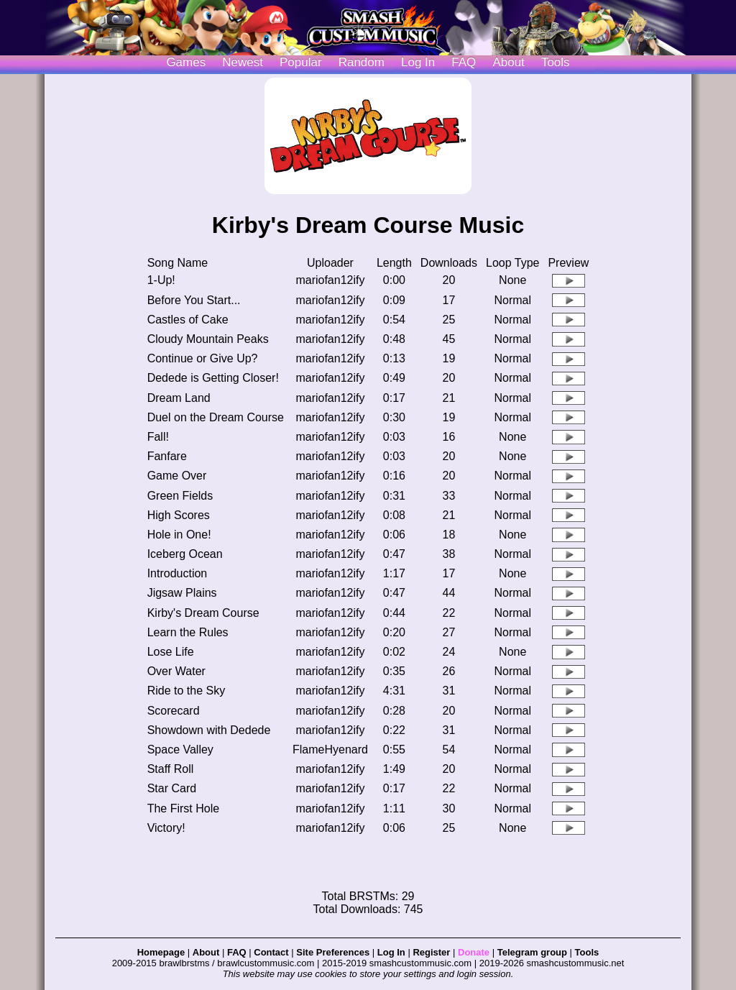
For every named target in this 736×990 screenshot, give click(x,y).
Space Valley (180, 749)
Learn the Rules (188, 632)
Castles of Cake (188, 319)
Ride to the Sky (186, 690)
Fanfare (167, 456)
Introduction (177, 573)
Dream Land (179, 398)
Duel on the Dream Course (215, 417)
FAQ (463, 62)
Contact (271, 952)
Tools (555, 62)
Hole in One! (179, 534)
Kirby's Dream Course (203, 613)
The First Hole (183, 808)
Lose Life (170, 652)
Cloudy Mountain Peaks (208, 339)
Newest (242, 62)
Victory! (166, 828)
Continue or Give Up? (202, 358)
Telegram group (532, 952)
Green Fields (180, 496)
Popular (301, 62)
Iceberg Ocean (185, 554)
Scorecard (173, 711)
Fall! (158, 437)
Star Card (171, 788)
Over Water (176, 671)
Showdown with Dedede (209, 730)
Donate (473, 952)
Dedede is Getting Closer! (213, 378)
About (508, 62)
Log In (391, 952)
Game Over (177, 475)
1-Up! (161, 280)
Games (186, 62)
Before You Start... (194, 300)
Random (362, 62)
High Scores (178, 515)
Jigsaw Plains (182, 593)
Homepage (161, 952)
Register (431, 952)
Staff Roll (170, 769)
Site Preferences (332, 952)
